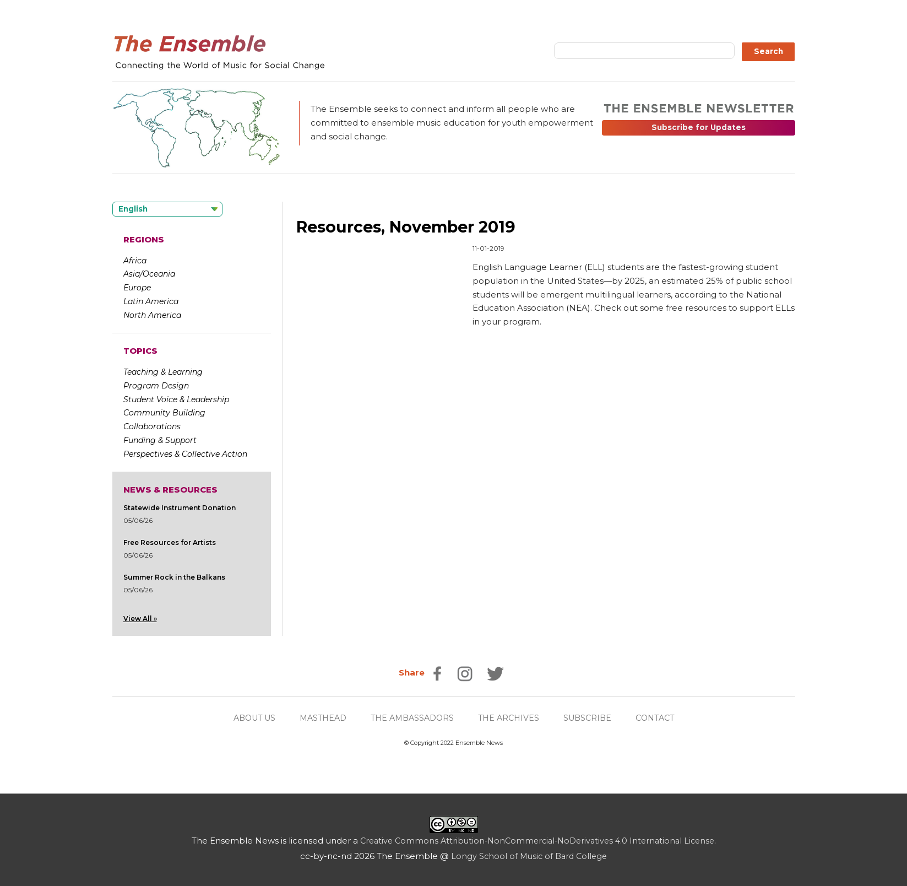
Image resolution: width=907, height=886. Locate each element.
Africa (134, 261)
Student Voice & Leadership (176, 399)
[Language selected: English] (167, 209)
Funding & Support (160, 440)
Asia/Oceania (149, 274)
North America (152, 315)
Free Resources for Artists (169, 542)
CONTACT (664, 718)
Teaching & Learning (163, 372)
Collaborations (152, 426)
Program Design (156, 386)
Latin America (150, 301)
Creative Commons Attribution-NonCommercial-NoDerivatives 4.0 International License (537, 841)
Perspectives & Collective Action (185, 454)
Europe (137, 288)
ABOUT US (246, 718)
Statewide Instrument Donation (179, 508)
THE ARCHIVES (512, 718)
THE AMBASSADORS (412, 718)
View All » (140, 618)
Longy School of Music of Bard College (529, 856)
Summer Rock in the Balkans (174, 577)
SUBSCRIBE (593, 718)
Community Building (164, 413)
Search (768, 51)
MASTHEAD (319, 718)
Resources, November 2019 (412, 227)
